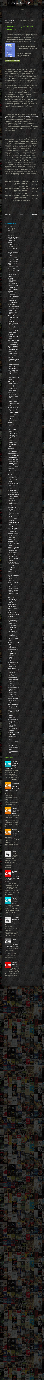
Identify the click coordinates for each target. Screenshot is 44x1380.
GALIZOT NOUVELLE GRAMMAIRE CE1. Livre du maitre (11, 628)
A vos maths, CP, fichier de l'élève (11, 802)
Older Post (35, 213)
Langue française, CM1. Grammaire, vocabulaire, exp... (10, 424)
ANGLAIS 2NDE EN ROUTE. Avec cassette (10, 529)
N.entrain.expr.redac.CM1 (11, 737)
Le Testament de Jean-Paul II (11, 492)
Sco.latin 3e (10, 958)
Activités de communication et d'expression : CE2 (10, 569)
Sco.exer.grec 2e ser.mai (10, 257)
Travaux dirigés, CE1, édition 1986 (10, 843)
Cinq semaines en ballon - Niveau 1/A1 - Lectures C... (11, 467)
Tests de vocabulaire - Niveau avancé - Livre (10, 265)
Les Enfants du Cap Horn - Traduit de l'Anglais (10, 656)
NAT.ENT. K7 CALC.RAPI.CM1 (11, 350)
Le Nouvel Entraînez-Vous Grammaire (11, 332)
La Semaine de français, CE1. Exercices (10, 616)
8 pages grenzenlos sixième (11, 339)
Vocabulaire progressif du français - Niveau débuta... (11, 500)
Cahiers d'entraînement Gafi (10, 915)
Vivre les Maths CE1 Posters (11, 985)
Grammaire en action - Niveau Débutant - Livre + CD (11, 509)
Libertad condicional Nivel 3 (11, 835)
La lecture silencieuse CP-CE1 (11, 542)
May (9, 235)
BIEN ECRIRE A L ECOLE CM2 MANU (11, 974)
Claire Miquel (11, 21)
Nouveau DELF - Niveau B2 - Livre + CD (11, 295)
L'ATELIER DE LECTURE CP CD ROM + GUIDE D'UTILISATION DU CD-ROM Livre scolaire (9, 1230)
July (9, 231)
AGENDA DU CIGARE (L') (11, 954)
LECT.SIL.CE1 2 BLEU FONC (11, 830)
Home (22, 9)
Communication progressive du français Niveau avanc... (11, 761)
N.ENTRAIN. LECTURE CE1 (11, 850)
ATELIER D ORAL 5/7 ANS (10, 693)
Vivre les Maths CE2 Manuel (11, 302)
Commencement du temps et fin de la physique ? (11, 700)
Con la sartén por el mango (11, 476)
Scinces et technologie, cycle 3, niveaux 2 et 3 (10, 445)
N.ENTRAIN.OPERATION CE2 (10, 1038)
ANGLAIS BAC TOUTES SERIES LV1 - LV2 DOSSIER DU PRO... (11, 773)
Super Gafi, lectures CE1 (10, 1066)
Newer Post (8, 213)
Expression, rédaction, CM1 (10, 536)
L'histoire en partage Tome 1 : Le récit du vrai (11, 685)
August (10, 229)
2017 (7, 227)
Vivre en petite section (10, 385)
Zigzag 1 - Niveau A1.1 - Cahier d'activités (10, 549)
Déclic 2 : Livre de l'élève (10, 797)
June (9, 233)
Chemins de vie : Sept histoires (10, 344)
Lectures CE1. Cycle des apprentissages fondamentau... (11, 896)
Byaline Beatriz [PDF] (21, 3)
